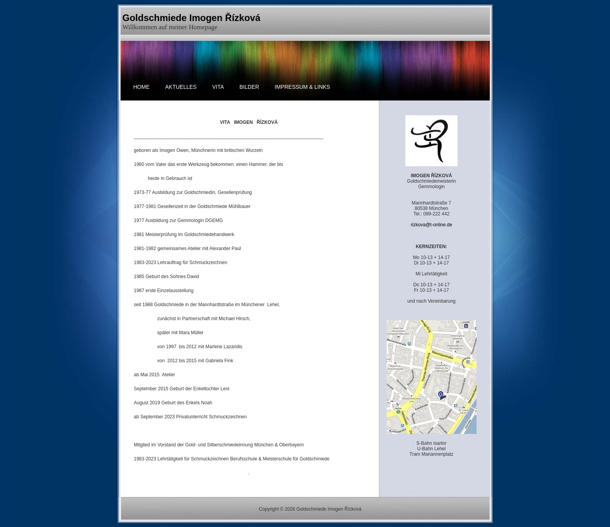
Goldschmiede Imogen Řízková (192, 17)
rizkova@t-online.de (431, 224)
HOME (141, 87)
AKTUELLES (181, 87)
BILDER (249, 87)
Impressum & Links (302, 87)
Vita (218, 87)
